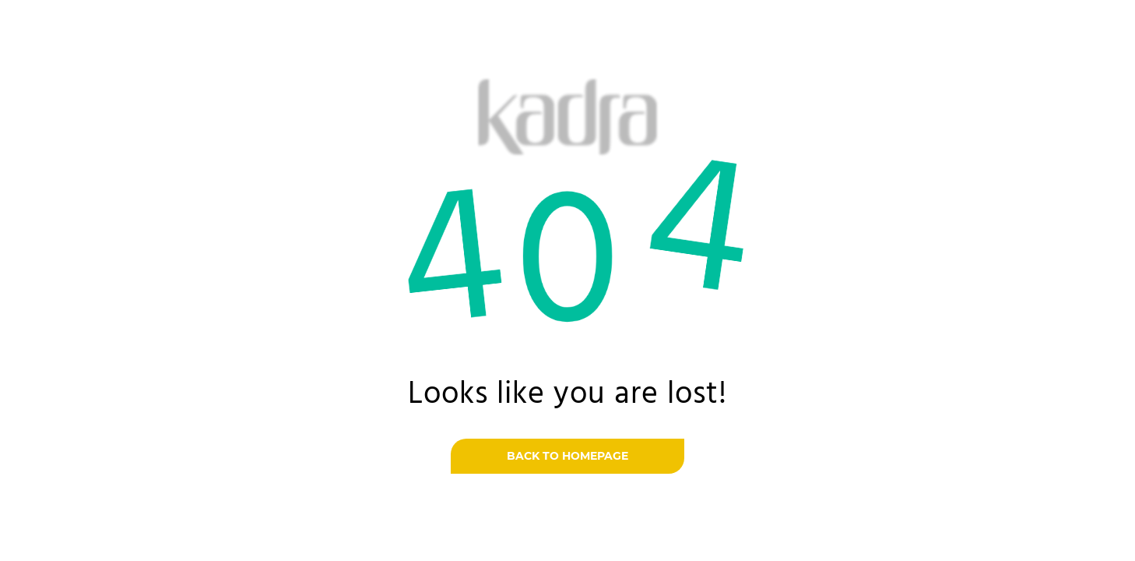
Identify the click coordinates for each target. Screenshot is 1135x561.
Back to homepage (567, 456)
